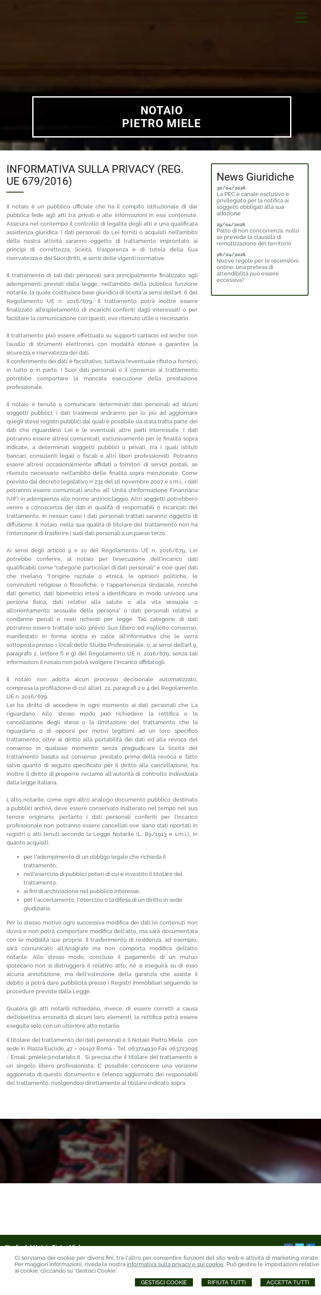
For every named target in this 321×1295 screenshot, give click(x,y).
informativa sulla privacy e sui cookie (175, 1264)
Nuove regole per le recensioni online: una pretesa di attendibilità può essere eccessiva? (258, 270)
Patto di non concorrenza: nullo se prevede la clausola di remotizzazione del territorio (258, 237)
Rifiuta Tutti (227, 1282)
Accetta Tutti (287, 1282)
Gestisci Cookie (164, 1282)
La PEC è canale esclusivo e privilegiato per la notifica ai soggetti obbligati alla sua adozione (253, 204)
